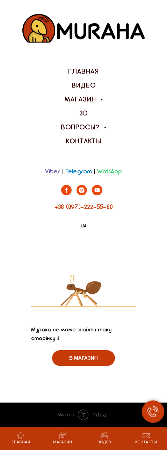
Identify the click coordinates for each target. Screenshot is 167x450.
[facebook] (66, 193)
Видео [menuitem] (84, 85)
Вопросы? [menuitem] (81, 127)
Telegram (78, 171)
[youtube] (97, 193)
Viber (52, 171)
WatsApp (109, 171)
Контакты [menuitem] (83, 141)
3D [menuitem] (83, 113)
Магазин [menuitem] (82, 99)
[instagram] (82, 193)
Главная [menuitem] (83, 71)
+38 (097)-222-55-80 (84, 207)
